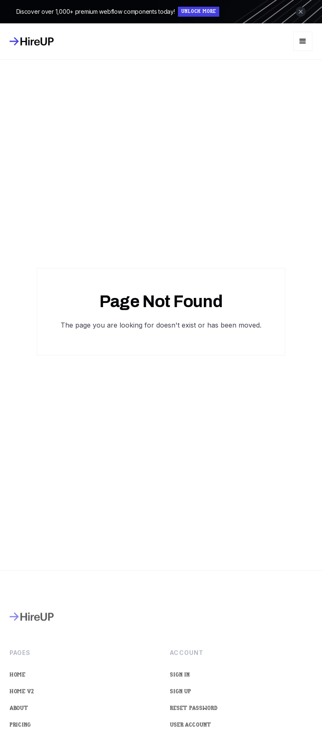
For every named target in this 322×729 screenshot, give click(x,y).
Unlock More (198, 11)
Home (17, 681)
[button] (302, 41)
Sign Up (180, 698)
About (19, 714)
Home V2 (22, 698)
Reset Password (194, 714)
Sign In (180, 681)
